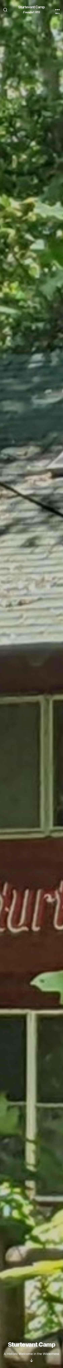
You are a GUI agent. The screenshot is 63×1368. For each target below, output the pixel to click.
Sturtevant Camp (31, 7)
